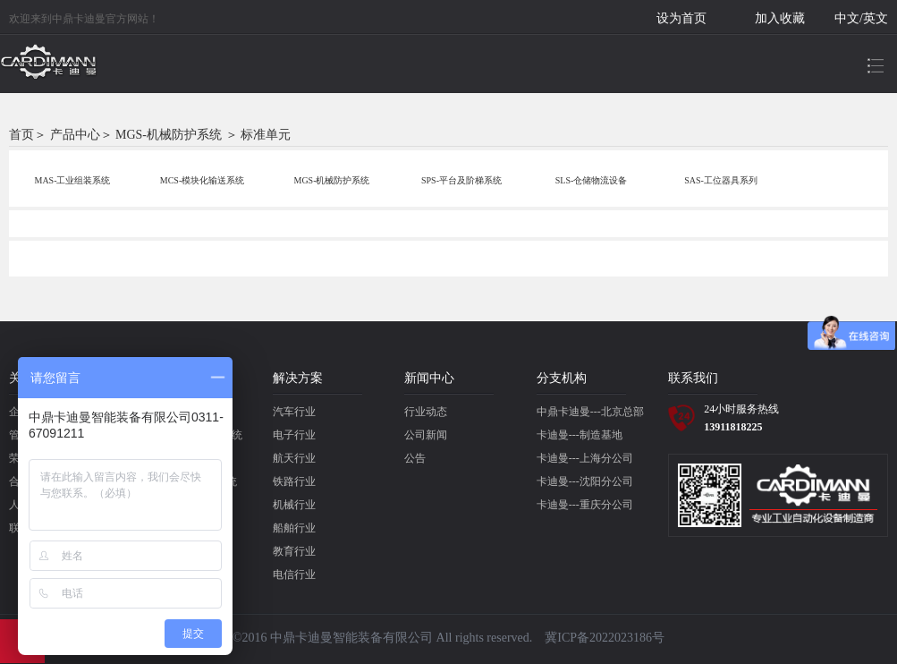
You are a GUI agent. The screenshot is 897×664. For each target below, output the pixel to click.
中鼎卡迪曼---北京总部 (590, 411)
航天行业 (294, 458)
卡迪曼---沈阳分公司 (585, 481)
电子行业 (294, 435)
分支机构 (562, 378)
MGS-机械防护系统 (168, 134)
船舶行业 (294, 528)
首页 (21, 134)
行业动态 (425, 411)
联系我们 (693, 378)
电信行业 (294, 574)
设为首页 (681, 18)
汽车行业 (294, 411)
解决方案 (298, 378)
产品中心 (75, 134)
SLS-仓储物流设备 (591, 180)
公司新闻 (425, 435)
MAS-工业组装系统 (72, 180)
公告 (415, 458)
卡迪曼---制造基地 (579, 435)
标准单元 (266, 134)
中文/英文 (861, 18)
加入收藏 (780, 18)
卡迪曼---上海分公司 (585, 458)
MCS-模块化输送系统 (202, 180)
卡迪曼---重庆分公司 (585, 504)
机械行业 (294, 504)
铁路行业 (294, 481)
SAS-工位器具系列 (720, 180)
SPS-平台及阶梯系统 (461, 180)
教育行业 (294, 551)
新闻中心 (429, 378)
